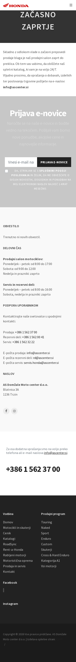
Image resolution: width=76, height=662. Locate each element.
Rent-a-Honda (13, 549)
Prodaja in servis (14, 566)
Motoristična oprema (18, 560)
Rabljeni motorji (14, 555)
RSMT (59, 639)
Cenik (7, 533)
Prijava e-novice (54, 162)
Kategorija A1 (50, 560)
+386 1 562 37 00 (26, 332)
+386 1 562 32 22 (23, 342)
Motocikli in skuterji (17, 528)
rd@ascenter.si (43, 358)
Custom (46, 544)
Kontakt (9, 571)
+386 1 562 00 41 (33, 337)
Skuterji (46, 549)
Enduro (46, 539)
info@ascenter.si (38, 353)
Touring (46, 522)
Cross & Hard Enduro (55, 555)
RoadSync (9, 544)
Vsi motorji (48, 566)
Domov (8, 522)
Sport (45, 533)
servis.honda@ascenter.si (41, 363)
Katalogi (9, 539)
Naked (45, 528)
